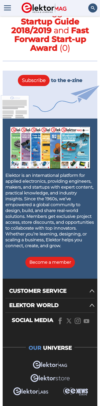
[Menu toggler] (7, 7)
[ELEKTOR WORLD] (52, 305)
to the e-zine (50, 80)
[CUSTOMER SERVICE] (52, 291)
